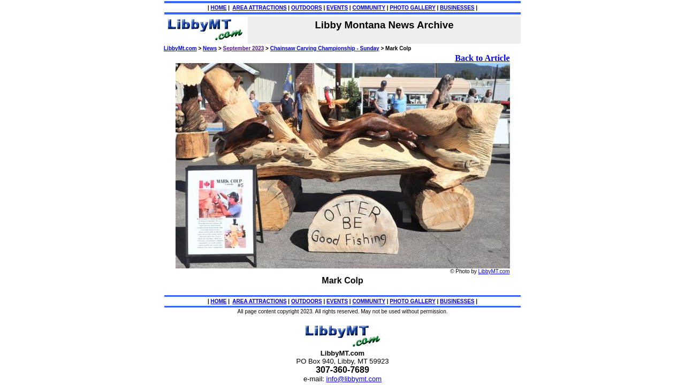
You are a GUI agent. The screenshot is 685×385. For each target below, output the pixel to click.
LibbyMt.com (180, 48)
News (210, 48)
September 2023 (243, 48)
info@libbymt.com (354, 379)
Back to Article (482, 58)
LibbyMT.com (494, 271)
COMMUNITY (368, 8)
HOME (219, 8)
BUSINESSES (457, 8)
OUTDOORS (306, 8)
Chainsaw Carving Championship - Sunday (324, 48)
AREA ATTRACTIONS (259, 8)
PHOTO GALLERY (412, 8)
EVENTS (337, 8)
